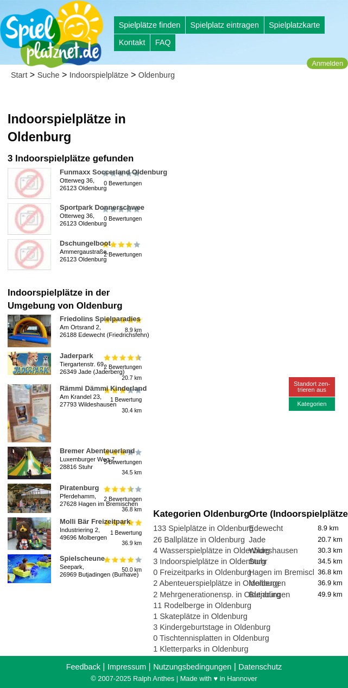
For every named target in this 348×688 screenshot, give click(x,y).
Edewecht (266, 528)
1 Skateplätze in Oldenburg (200, 616)
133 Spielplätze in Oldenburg (203, 528)
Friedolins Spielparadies (100, 319)
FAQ (163, 42)
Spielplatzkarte (294, 25)
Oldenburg (156, 75)
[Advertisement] (248, 163)
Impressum (126, 666)
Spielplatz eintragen (224, 25)
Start (19, 75)
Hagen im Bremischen (287, 572)
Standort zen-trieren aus (312, 386)
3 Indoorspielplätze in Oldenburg (209, 561)
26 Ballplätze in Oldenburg (199, 539)
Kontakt (132, 42)
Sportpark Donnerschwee (102, 207)
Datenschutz (260, 666)
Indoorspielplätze (99, 75)
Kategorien (311, 404)
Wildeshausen (273, 550)
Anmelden (327, 63)
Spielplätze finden (150, 25)
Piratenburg (79, 488)
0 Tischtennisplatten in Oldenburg (211, 638)
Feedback (83, 666)
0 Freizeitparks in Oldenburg (202, 572)
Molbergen (267, 583)
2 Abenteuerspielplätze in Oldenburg (216, 583)
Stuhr (258, 561)
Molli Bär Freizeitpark (95, 521)
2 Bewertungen (122, 249)
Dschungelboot (85, 243)
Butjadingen (269, 594)
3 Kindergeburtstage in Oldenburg (211, 627)
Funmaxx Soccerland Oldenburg (113, 172)
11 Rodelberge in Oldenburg (202, 605)
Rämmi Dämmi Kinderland (103, 388)
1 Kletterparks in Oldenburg (200, 649)
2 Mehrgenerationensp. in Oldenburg (216, 594)
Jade (257, 539)
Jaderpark (76, 356)
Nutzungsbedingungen (192, 666)
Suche (48, 75)
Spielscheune (82, 558)
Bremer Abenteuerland (97, 451)
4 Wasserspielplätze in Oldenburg (211, 550)
